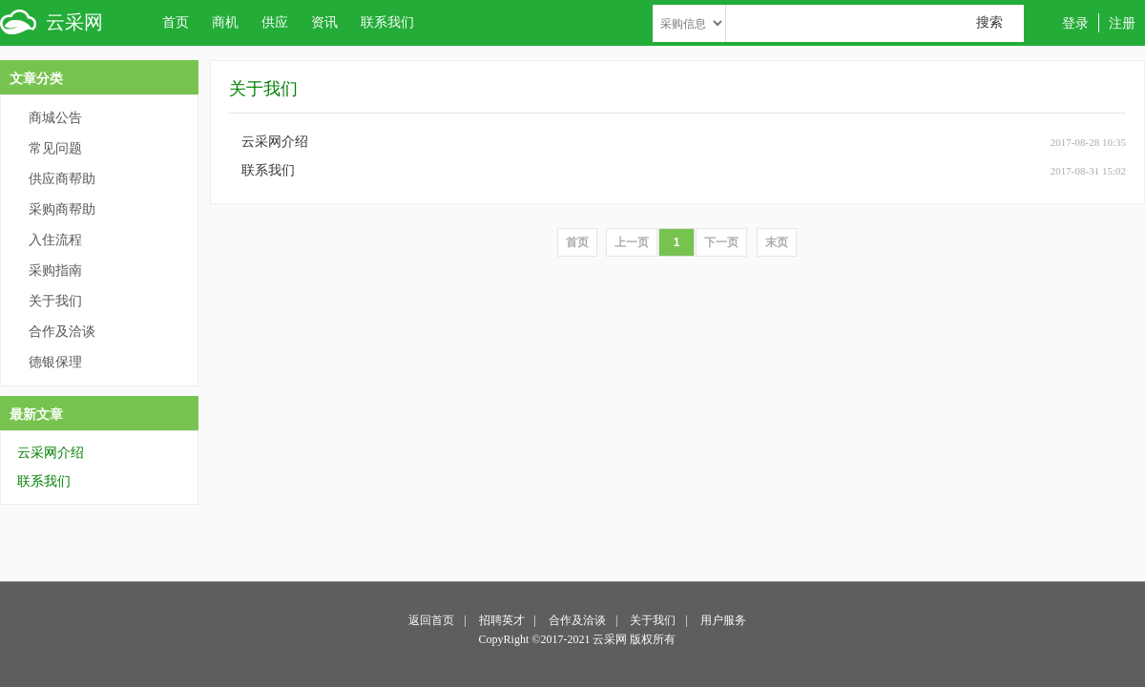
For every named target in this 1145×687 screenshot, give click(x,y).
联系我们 (387, 22)
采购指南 (55, 270)
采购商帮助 (62, 209)
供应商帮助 (62, 179)
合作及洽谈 (62, 331)
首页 (175, 22)
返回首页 (431, 620)
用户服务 (723, 620)
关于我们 (55, 301)
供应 (274, 22)
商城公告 (55, 118)
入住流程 (55, 240)
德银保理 (55, 362)
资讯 (324, 22)
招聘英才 (502, 620)
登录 (1075, 23)
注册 (1122, 23)
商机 (225, 22)
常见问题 (55, 148)
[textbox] (875, 23)
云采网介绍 (50, 453)
